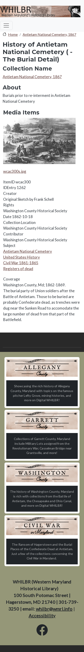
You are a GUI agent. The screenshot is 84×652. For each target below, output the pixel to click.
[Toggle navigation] (6, 25)
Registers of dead (18, 268)
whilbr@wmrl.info (54, 608)
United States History (21, 257)
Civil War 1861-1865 (20, 262)
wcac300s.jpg (14, 171)
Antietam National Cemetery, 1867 (49, 34)
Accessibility (42, 615)
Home (13, 34)
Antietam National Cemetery (27, 251)
